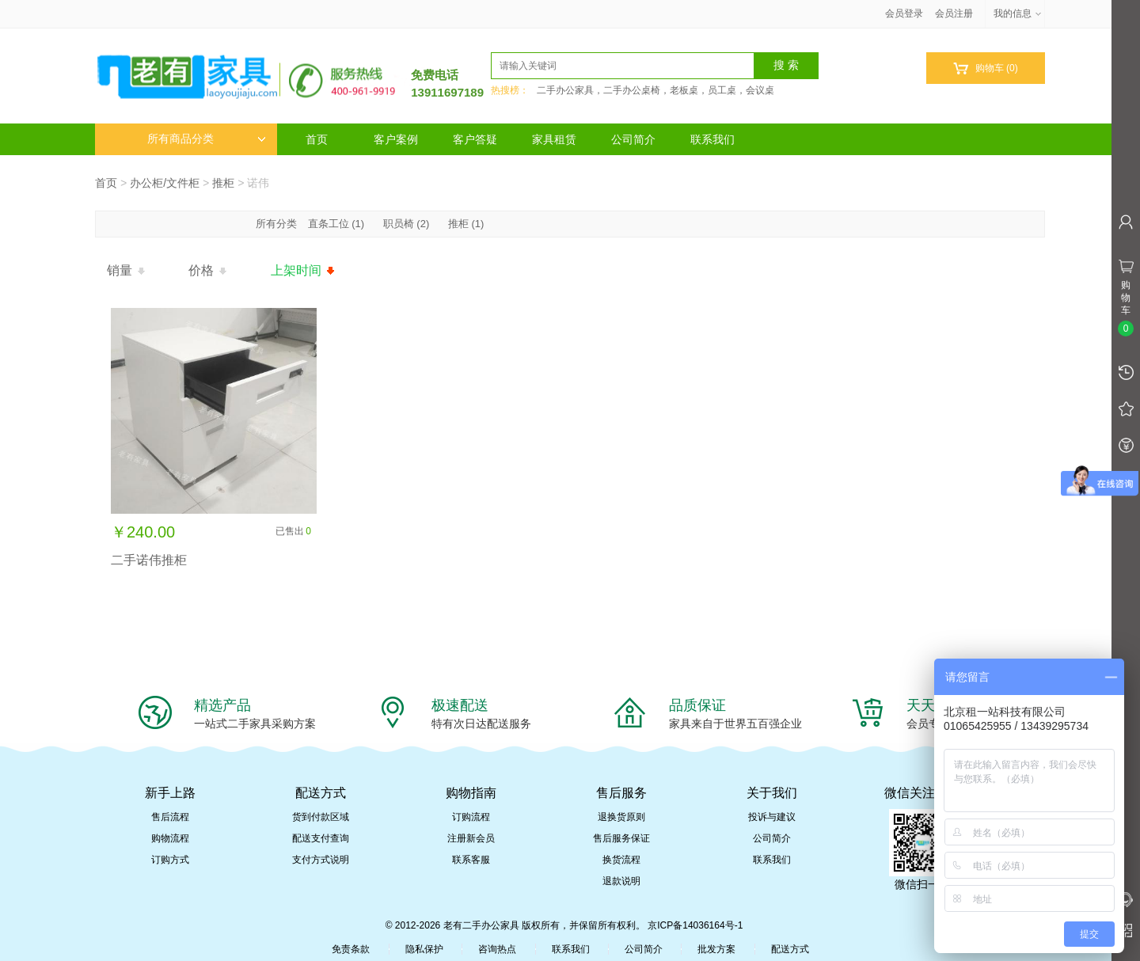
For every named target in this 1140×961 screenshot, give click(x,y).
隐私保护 (424, 949)
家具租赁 (554, 139)
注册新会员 (471, 838)
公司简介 (633, 139)
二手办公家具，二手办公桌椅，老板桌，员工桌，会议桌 (655, 90)
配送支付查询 (320, 838)
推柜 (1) (466, 224)
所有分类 (278, 224)
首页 (317, 139)
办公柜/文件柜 (165, 183)
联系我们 (712, 139)
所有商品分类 (206, 139)
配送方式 (790, 949)
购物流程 (170, 838)
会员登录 (904, 13)
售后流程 (170, 816)
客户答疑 (475, 139)
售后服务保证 (621, 838)
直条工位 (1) (336, 224)
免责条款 (351, 949)
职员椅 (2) (406, 224)
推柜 (223, 183)
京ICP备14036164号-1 (695, 925)
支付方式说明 (320, 859)
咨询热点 (497, 949)
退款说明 (621, 881)
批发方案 (716, 949)
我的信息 (1018, 13)
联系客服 (471, 859)
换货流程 (621, 859)
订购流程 (471, 816)
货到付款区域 (320, 816)
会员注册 (954, 13)
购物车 (985, 68)
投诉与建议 (772, 816)
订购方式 (170, 859)
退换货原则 (621, 816)
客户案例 (396, 139)
